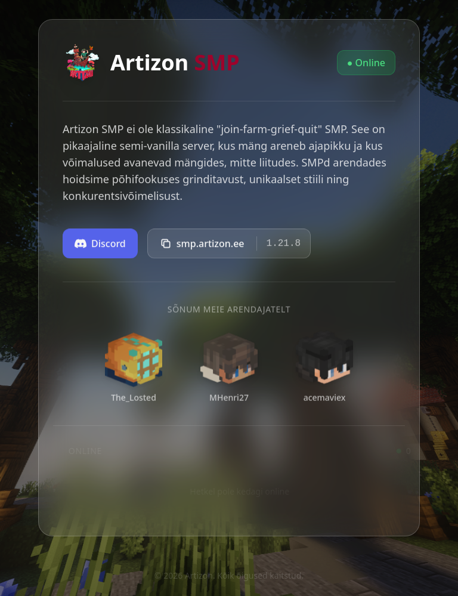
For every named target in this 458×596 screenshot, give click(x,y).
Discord (100, 245)
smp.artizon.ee (202, 245)
